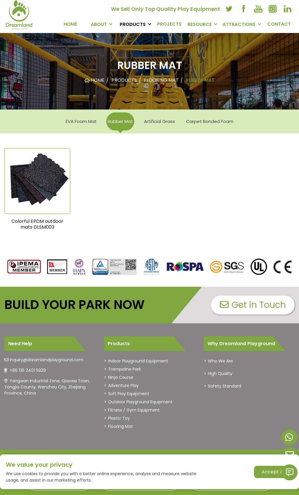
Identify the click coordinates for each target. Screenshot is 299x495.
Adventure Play (123, 385)
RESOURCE (199, 24)
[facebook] (243, 8)
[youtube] (258, 8)
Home (70, 24)
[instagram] (272, 8)
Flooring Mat (120, 426)
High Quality (220, 373)
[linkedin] (287, 8)
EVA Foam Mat (81, 121)
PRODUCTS (133, 24)
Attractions (238, 24)
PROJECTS (169, 24)
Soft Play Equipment (128, 394)
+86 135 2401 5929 (28, 370)
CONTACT (279, 24)
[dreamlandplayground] (24, 266)
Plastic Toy (119, 418)
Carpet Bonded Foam (209, 121)
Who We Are (220, 361)
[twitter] (229, 8)
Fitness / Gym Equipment (134, 410)
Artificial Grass (159, 121)
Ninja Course (120, 377)
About (99, 24)
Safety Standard (224, 386)
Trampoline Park (124, 369)
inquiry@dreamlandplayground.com (46, 360)
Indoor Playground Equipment (138, 361)
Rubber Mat (120, 121)
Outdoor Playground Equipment (140, 402)
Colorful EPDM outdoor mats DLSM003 (37, 224)
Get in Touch (253, 305)
